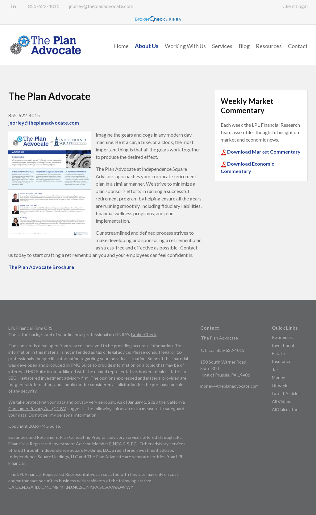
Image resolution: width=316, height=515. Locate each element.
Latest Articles (286, 393)
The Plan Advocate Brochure (41, 267)
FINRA (115, 443)
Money (278, 377)
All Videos (281, 401)
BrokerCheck (143, 334)
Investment (283, 345)
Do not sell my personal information (63, 415)
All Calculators (286, 409)
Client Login (295, 6)
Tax (275, 369)
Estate (278, 353)
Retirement (283, 337)
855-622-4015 (44, 6)
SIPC (132, 443)
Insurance (281, 361)
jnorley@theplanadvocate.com (101, 6)
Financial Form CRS (34, 328)
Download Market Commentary (263, 151)
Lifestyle (280, 385)
